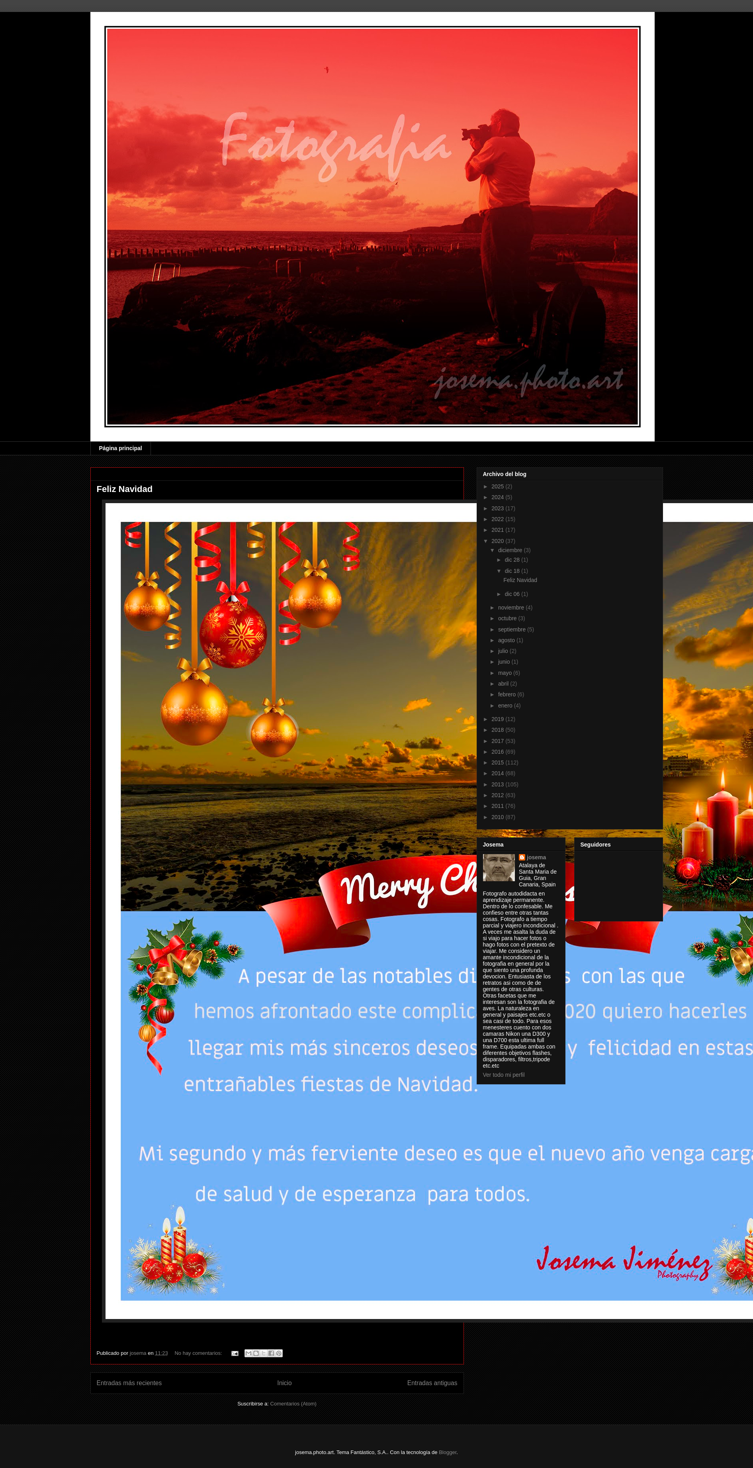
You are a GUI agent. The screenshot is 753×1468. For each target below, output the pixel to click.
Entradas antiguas (432, 1383)
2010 (498, 817)
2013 (498, 784)
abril (504, 683)
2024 (498, 497)
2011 (498, 806)
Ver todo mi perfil (504, 1075)
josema (536, 857)
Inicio (284, 1383)
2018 (498, 730)
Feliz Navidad (125, 489)
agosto (507, 640)
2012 (498, 795)
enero (506, 705)
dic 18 (513, 571)
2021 (498, 530)
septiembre (512, 629)
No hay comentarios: (198, 1353)
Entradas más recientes (129, 1383)
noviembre (512, 607)
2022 (498, 519)
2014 (498, 773)
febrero (507, 694)
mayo (505, 673)
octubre (508, 618)
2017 (498, 741)
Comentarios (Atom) (293, 1404)
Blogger (447, 1452)
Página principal (120, 448)
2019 (498, 719)
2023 (498, 508)
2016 (498, 752)
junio (504, 662)
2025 (498, 486)
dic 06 (513, 594)
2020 (498, 541)
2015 (498, 762)
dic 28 (513, 560)
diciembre (511, 550)
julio (504, 651)
